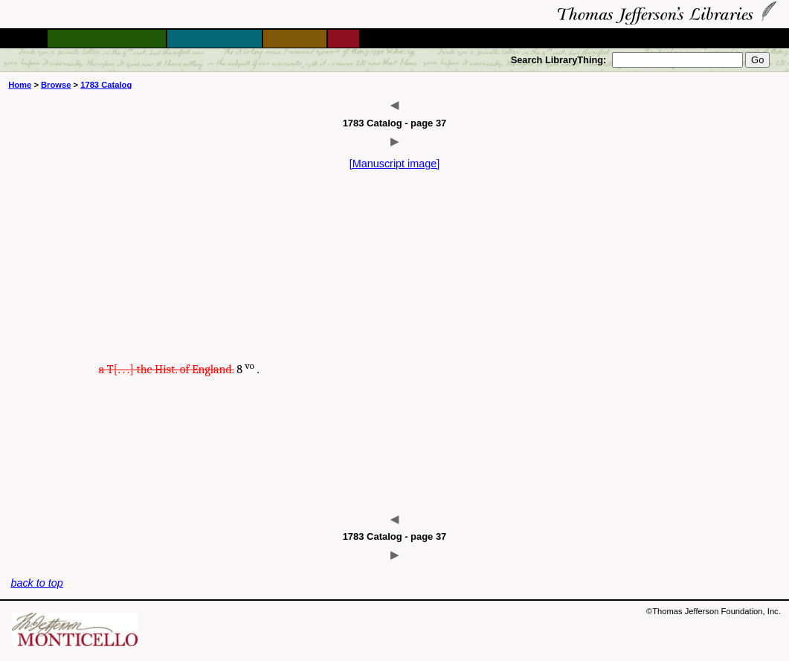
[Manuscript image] (395, 164)
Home (19, 84)
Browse (56, 84)
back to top (36, 583)
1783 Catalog (106, 84)
